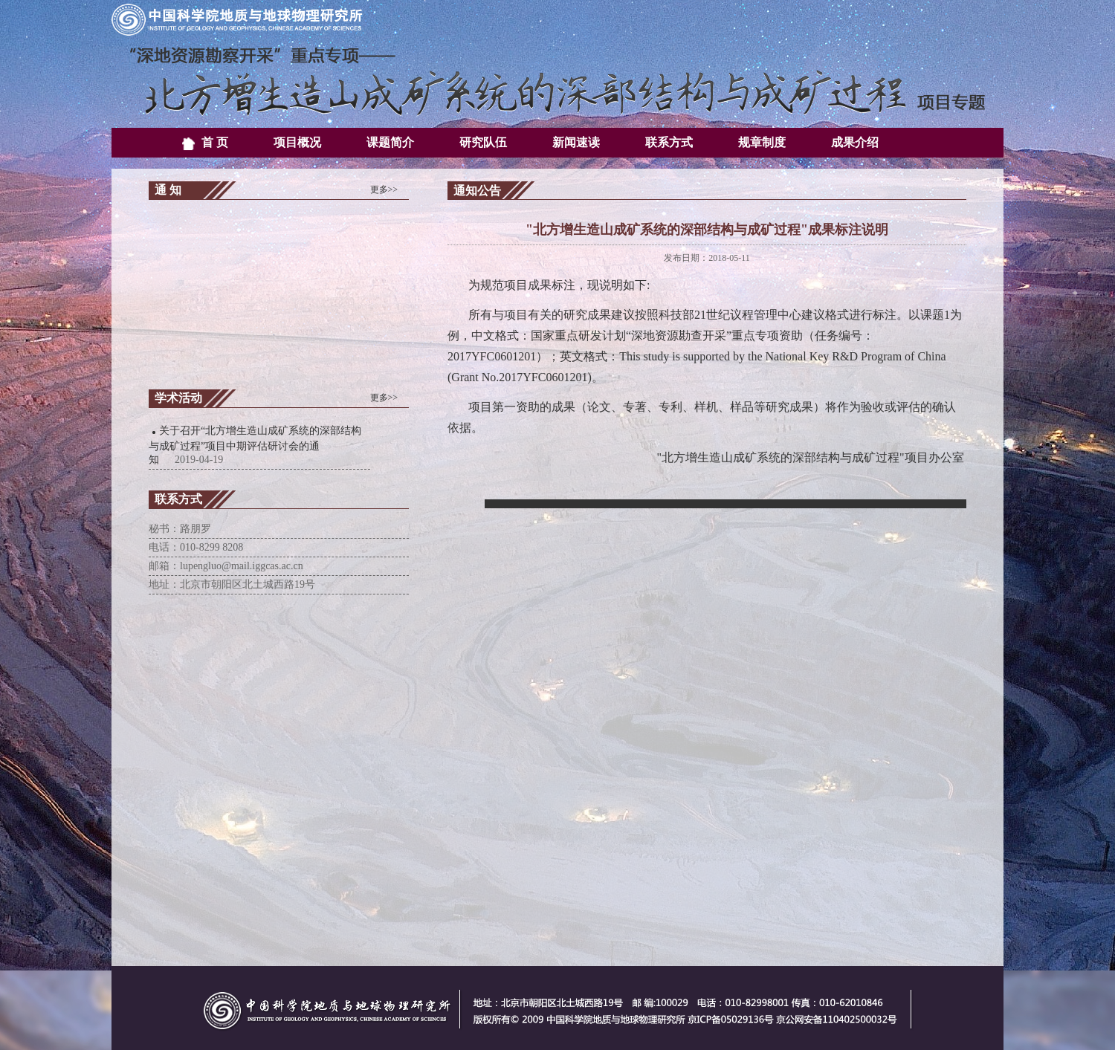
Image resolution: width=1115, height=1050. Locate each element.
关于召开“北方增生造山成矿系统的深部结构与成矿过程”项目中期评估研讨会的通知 (255, 445)
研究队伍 (483, 142)
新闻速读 (576, 142)
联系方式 (669, 142)
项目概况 (297, 142)
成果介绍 (855, 142)
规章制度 (762, 142)
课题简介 (390, 142)
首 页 (204, 143)
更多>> (384, 189)
